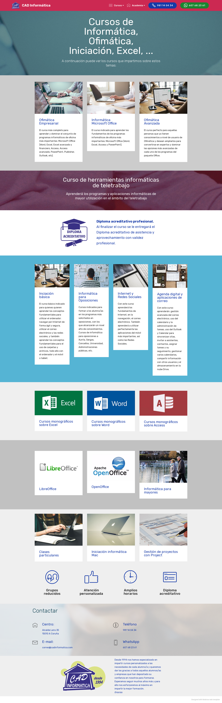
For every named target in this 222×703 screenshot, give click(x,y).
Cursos (115, 5)
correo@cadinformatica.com (57, 647)
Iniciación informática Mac (109, 553)
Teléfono (130, 624)
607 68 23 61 (194, 5)
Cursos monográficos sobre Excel (56, 423)
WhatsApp (131, 642)
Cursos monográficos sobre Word (108, 423)
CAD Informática (36, 5)
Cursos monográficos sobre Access (161, 423)
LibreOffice (47, 489)
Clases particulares (49, 553)
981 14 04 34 (162, 5)
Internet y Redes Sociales (129, 295)
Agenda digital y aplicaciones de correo (169, 297)
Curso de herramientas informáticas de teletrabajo (111, 182)
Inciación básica (46, 295)
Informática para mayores (157, 490)
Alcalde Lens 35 (50, 630)
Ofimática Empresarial (48, 121)
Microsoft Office (104, 123)
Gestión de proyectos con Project (161, 553)
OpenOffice (100, 487)
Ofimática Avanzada (152, 121)
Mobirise (205, 700)
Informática (101, 120)
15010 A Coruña (50, 633)
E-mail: (47, 642)
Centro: (48, 624)
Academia (135, 5)
